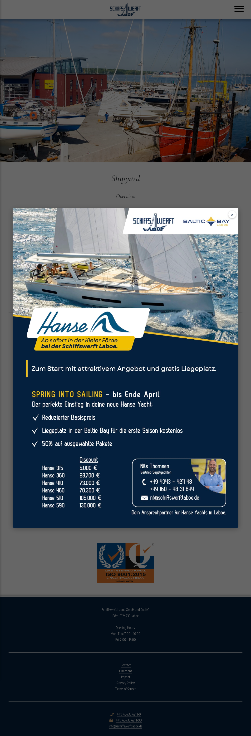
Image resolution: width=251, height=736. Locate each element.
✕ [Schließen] (232, 215)
